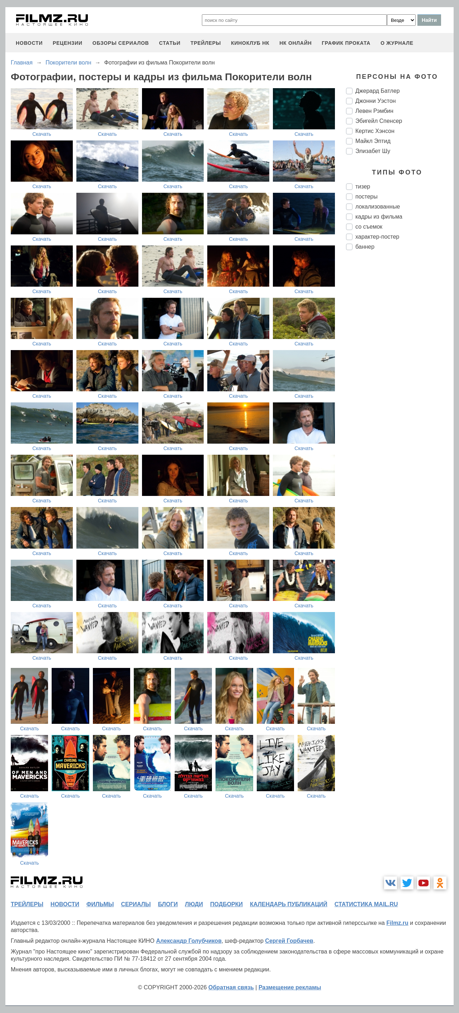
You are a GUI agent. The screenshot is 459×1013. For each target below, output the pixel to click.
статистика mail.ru (366, 904)
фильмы (100, 904)
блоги (168, 904)
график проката (346, 43)
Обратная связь (231, 987)
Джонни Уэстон (375, 101)
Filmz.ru (397, 923)
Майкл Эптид (373, 141)
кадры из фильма (378, 217)
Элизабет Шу (372, 151)
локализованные (377, 207)
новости (29, 43)
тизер (362, 186)
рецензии (67, 43)
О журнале (396, 43)
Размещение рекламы (290, 987)
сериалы (136, 904)
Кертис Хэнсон (374, 131)
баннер (364, 247)
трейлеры (205, 43)
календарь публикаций (288, 904)
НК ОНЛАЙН (295, 43)
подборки (226, 904)
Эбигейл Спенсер (378, 121)
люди (194, 904)
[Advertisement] (400, 375)
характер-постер (377, 237)
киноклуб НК (250, 43)
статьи (169, 43)
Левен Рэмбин (374, 111)
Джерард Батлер (377, 91)
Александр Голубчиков (189, 941)
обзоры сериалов (121, 43)
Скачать (41, 134)
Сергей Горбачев (289, 941)
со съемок (368, 227)
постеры (366, 196)
